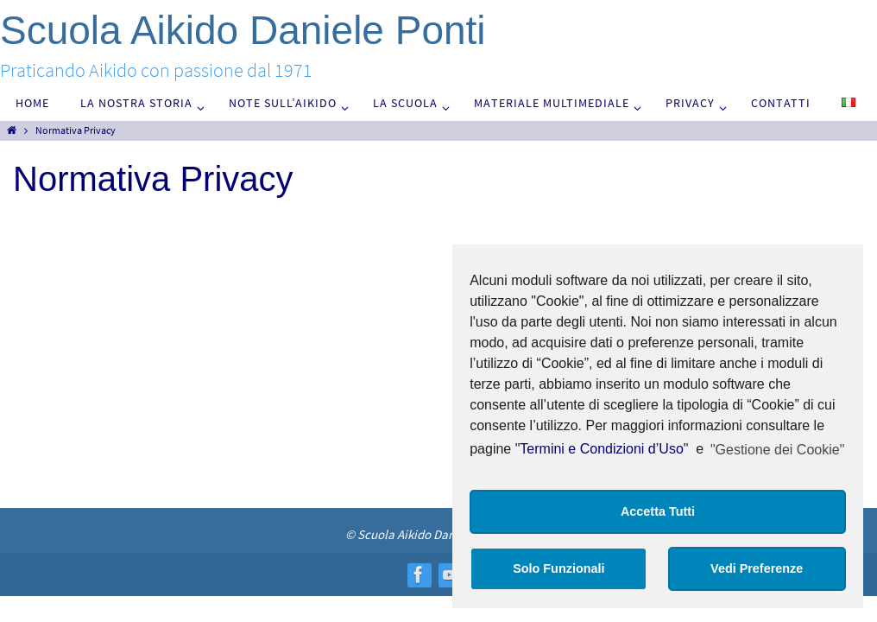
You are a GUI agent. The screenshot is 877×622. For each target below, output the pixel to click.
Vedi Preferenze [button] (756, 568)
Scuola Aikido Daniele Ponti (243, 30)
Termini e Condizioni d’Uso (601, 449)
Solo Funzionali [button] (558, 568)
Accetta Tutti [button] (658, 511)
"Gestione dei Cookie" (777, 449)
